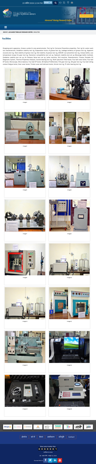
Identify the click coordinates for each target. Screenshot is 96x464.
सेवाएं (41, 437)
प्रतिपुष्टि (61, 437)
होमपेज (24, 437)
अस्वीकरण (51, 437)
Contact (71, 437)
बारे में (33, 437)
